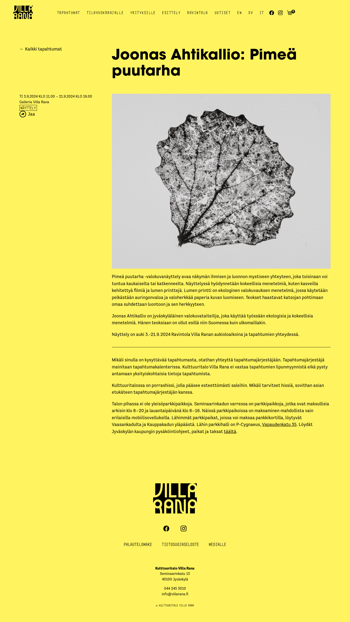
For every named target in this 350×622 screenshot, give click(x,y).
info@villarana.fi (175, 594)
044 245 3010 (175, 588)
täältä (230, 431)
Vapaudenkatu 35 (279, 424)
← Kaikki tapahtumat (40, 48)
